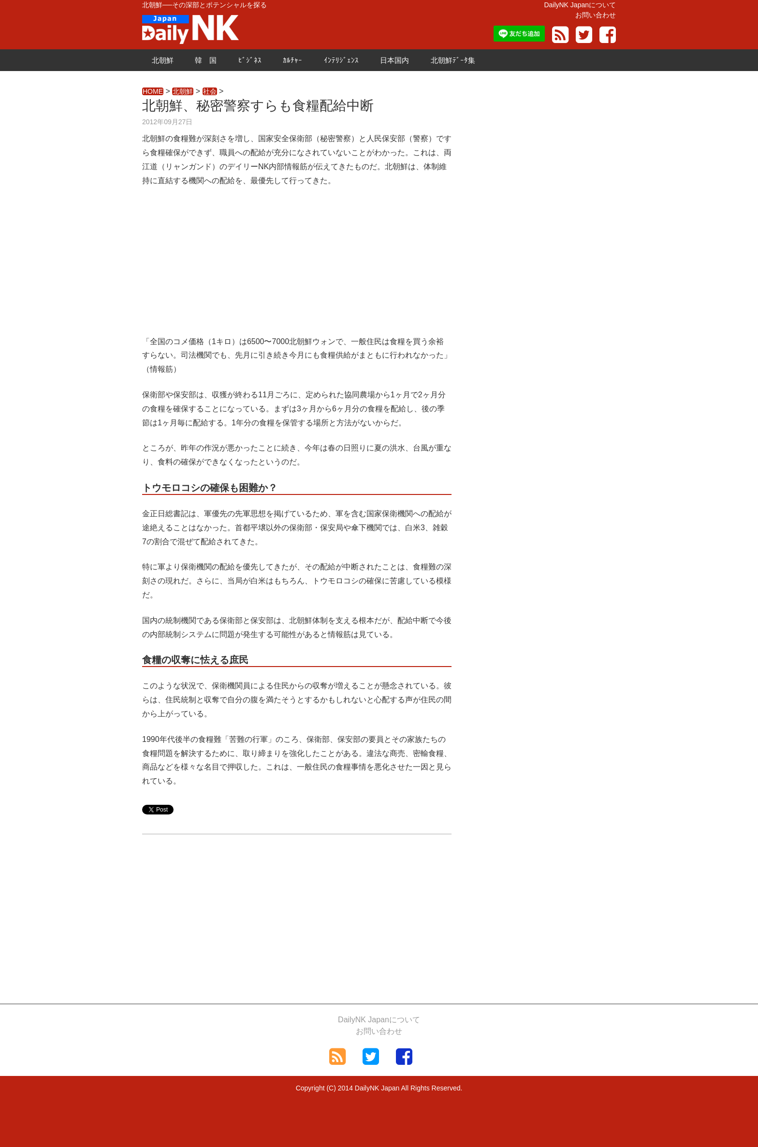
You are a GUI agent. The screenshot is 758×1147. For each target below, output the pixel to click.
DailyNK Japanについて (580, 5)
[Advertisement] (297, 267)
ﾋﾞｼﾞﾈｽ (250, 60)
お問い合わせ (595, 15)
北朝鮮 (163, 60)
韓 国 (206, 60)
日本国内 (394, 60)
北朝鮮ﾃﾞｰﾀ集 (453, 60)
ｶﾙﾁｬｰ (292, 60)
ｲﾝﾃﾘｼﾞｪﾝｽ (341, 60)
